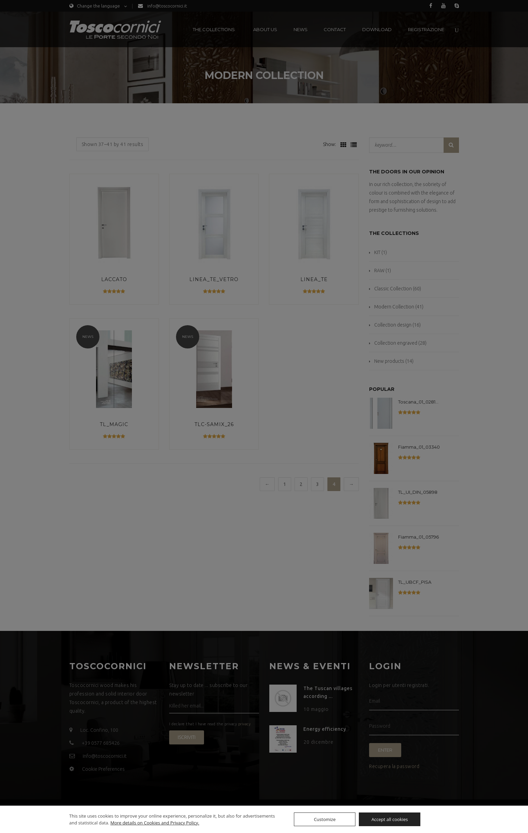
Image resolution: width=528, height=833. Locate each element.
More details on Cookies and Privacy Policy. (154, 823)
